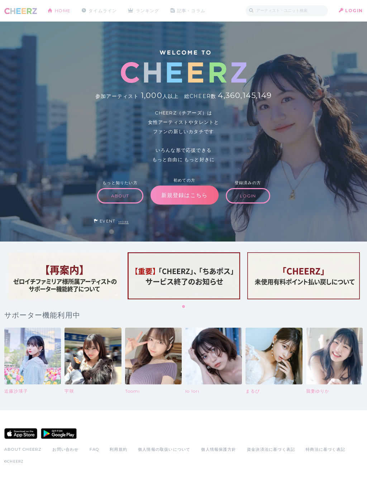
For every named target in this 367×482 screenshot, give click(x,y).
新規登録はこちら (184, 195)
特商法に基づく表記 (325, 449)
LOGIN (354, 10)
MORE (123, 222)
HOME (63, 10)
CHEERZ (20, 11)
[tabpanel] (64, 275)
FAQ (94, 449)
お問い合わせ (65, 449)
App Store (20, 433)
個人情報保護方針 (218, 449)
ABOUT (120, 195)
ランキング (148, 10)
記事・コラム (191, 10)
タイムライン (103, 10)
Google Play (59, 433)
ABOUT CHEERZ (23, 449)
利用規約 (118, 449)
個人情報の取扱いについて (164, 449)
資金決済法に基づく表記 (271, 449)
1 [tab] (184, 307)
